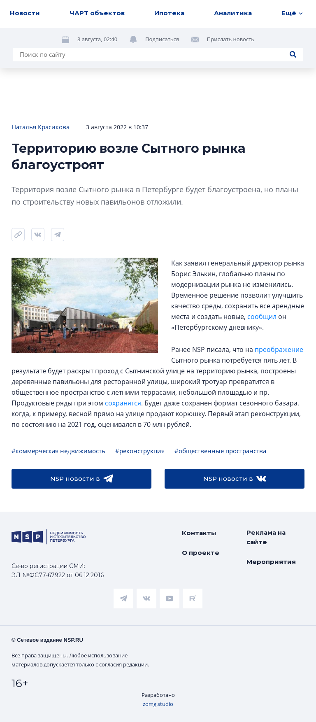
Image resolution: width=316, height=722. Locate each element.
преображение (279, 349)
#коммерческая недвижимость (58, 451)
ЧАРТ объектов (97, 13)
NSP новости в (81, 479)
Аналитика (233, 13)
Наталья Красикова (41, 127)
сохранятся (123, 403)
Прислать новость (230, 39)
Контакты (199, 533)
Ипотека (169, 13)
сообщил (261, 316)
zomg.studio (158, 704)
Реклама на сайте (266, 537)
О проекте (200, 553)
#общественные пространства (220, 451)
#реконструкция (140, 451)
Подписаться (162, 39)
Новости (25, 13)
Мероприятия (271, 562)
